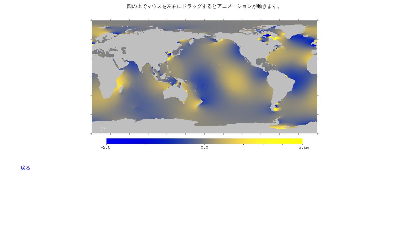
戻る (25, 167)
